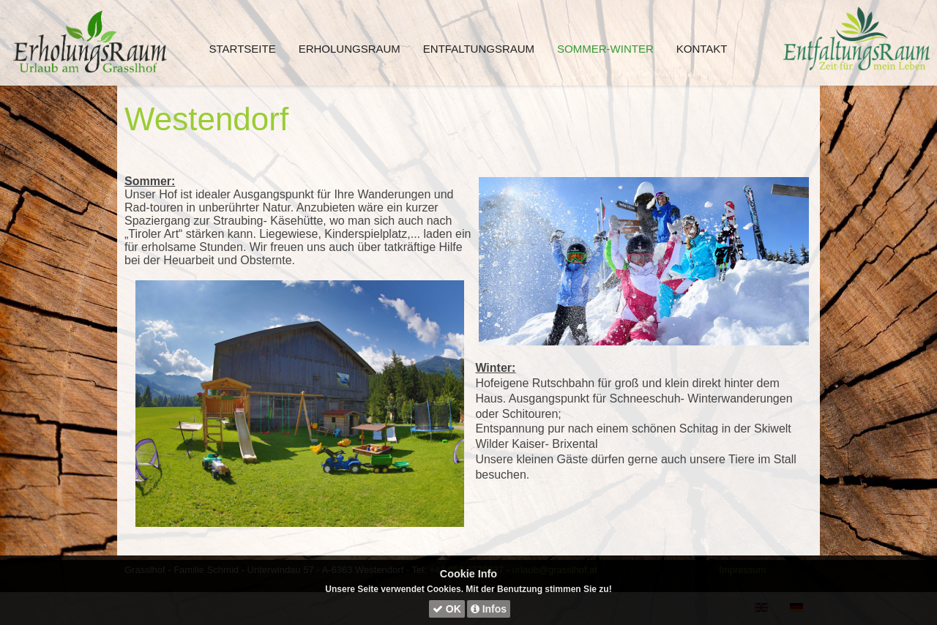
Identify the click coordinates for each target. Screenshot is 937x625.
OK (447, 609)
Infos (489, 609)
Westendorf (206, 119)
